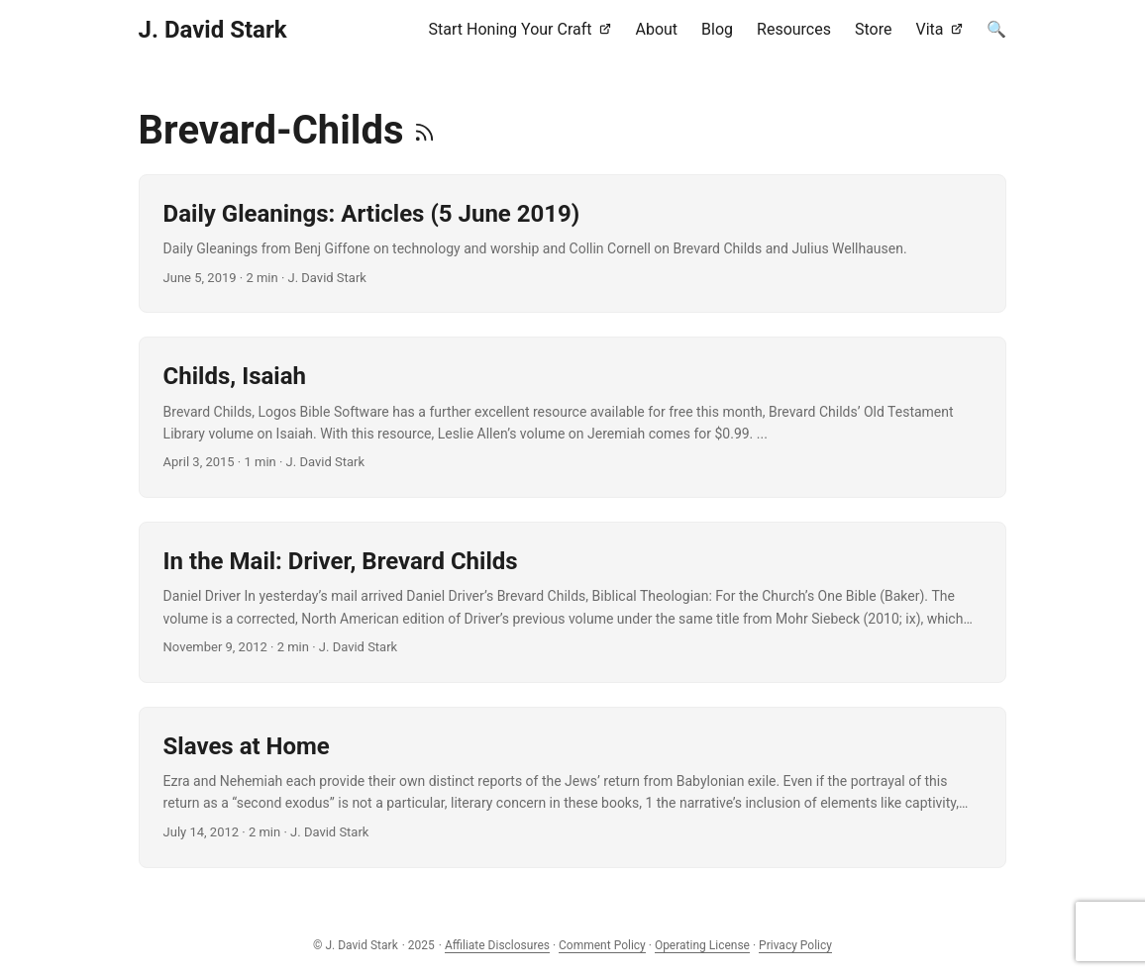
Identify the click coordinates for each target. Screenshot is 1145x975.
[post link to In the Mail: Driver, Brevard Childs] (573, 602)
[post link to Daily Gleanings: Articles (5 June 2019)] (573, 243)
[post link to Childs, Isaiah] (573, 417)
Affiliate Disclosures (497, 945)
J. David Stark (213, 30)
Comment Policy (602, 945)
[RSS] (424, 130)
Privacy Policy (795, 945)
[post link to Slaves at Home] (573, 787)
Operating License (702, 945)
